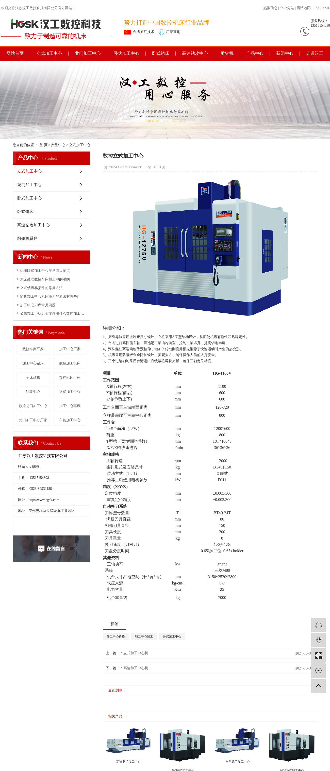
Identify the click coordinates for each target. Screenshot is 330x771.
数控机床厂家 (69, 377)
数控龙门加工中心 (33, 406)
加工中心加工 (144, 636)
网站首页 (15, 53)
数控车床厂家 (33, 349)
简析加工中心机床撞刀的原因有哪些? (49, 296)
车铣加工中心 (69, 420)
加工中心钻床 (33, 363)
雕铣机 (227, 53)
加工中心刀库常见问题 (38, 305)
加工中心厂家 (69, 349)
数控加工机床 (69, 363)
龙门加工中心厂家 (33, 420)
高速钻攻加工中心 (33, 225)
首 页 (43, 145)
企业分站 (287, 8)
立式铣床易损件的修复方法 (41, 288)
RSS (316, 8)
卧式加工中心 (126, 53)
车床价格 (33, 377)
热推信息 (270, 8)
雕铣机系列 (27, 238)
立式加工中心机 (135, 653)
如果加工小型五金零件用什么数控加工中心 (53, 313)
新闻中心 (284, 53)
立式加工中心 (49, 53)
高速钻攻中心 (195, 53)
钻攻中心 (33, 392)
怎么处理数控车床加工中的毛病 (45, 279)
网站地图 (303, 8)
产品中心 (254, 53)
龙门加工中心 (88, 53)
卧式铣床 (160, 53)
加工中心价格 (116, 636)
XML (326, 8)
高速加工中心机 (135, 668)
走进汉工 (314, 53)
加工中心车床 (69, 406)
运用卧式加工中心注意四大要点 (45, 271)
